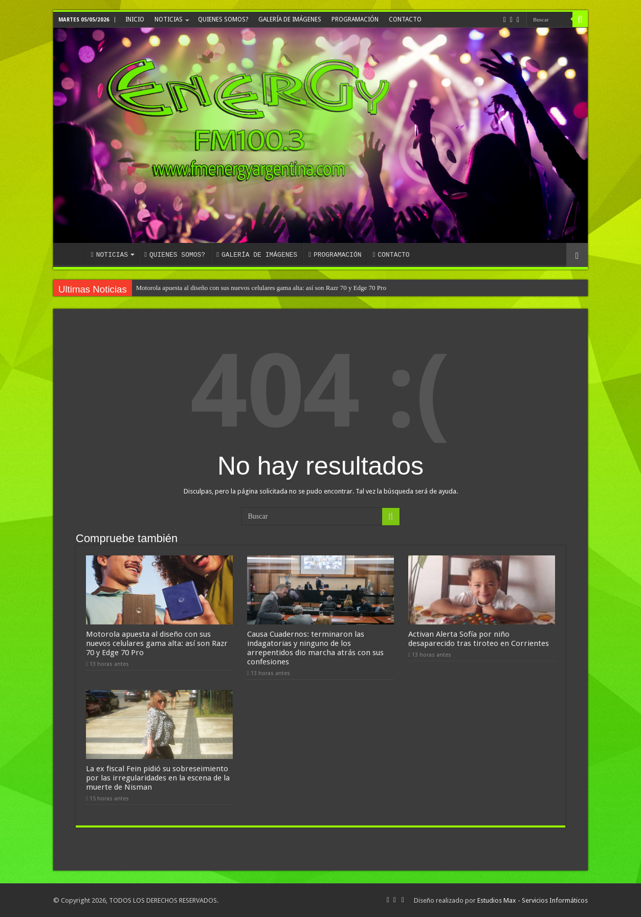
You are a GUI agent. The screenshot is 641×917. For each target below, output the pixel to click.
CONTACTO (405, 19)
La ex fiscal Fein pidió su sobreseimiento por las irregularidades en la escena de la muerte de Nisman (158, 778)
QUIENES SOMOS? (223, 19)
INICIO (134, 19)
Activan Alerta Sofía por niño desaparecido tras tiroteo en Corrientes (478, 639)
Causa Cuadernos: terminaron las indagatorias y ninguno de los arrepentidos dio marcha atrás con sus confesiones (315, 648)
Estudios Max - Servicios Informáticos (532, 900)
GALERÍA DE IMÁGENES (289, 19)
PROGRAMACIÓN (355, 19)
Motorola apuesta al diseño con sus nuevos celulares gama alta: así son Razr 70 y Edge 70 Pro (261, 288)
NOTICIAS (168, 19)
